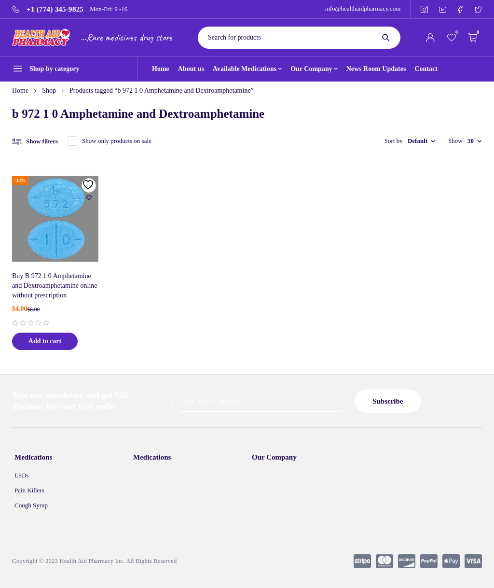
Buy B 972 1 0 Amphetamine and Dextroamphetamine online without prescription (54, 285)
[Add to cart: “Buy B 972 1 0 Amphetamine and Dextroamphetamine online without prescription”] (45, 341)
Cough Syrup (31, 504)
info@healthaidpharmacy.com (363, 8)
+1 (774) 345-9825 (55, 9)
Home (20, 90)
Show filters (42, 141)
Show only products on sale (116, 140)
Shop (49, 90)
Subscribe (407, 401)
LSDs (21, 474)
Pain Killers (29, 489)
